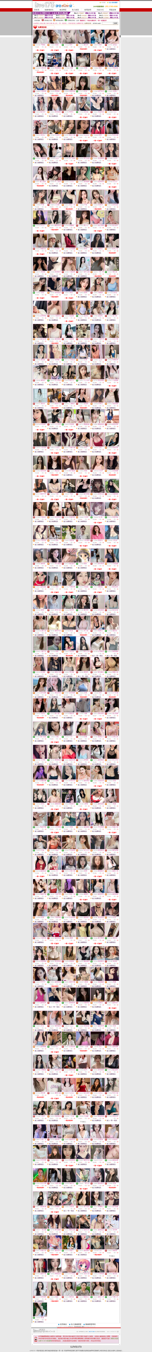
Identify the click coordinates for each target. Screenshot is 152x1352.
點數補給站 (49, 10)
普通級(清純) (71, 20)
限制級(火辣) (48, 20)
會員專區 (63, 10)
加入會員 (75, 10)
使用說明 (87, 10)
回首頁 (36, 10)
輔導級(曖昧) (60, 20)
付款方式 (100, 10)
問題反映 (112, 10)
